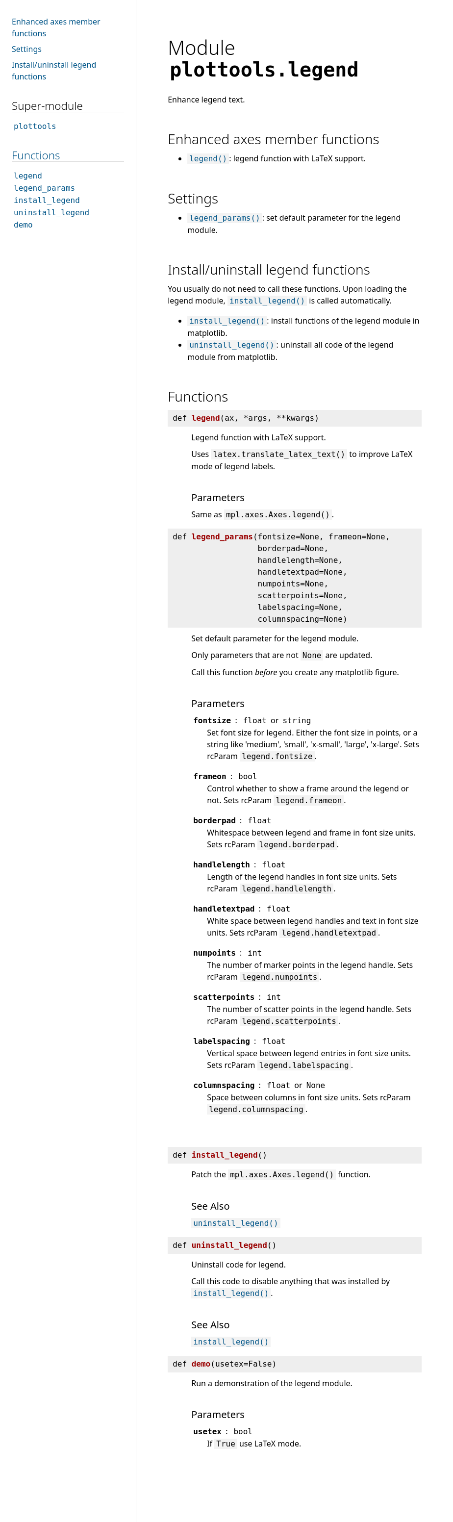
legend (28, 175)
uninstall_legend (51, 212)
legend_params (44, 188)
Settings (27, 49)
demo (23, 224)
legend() (208, 158)
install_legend (47, 200)
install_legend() (267, 300)
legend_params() (224, 218)
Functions (36, 155)
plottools (35, 126)
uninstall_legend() (231, 345)
